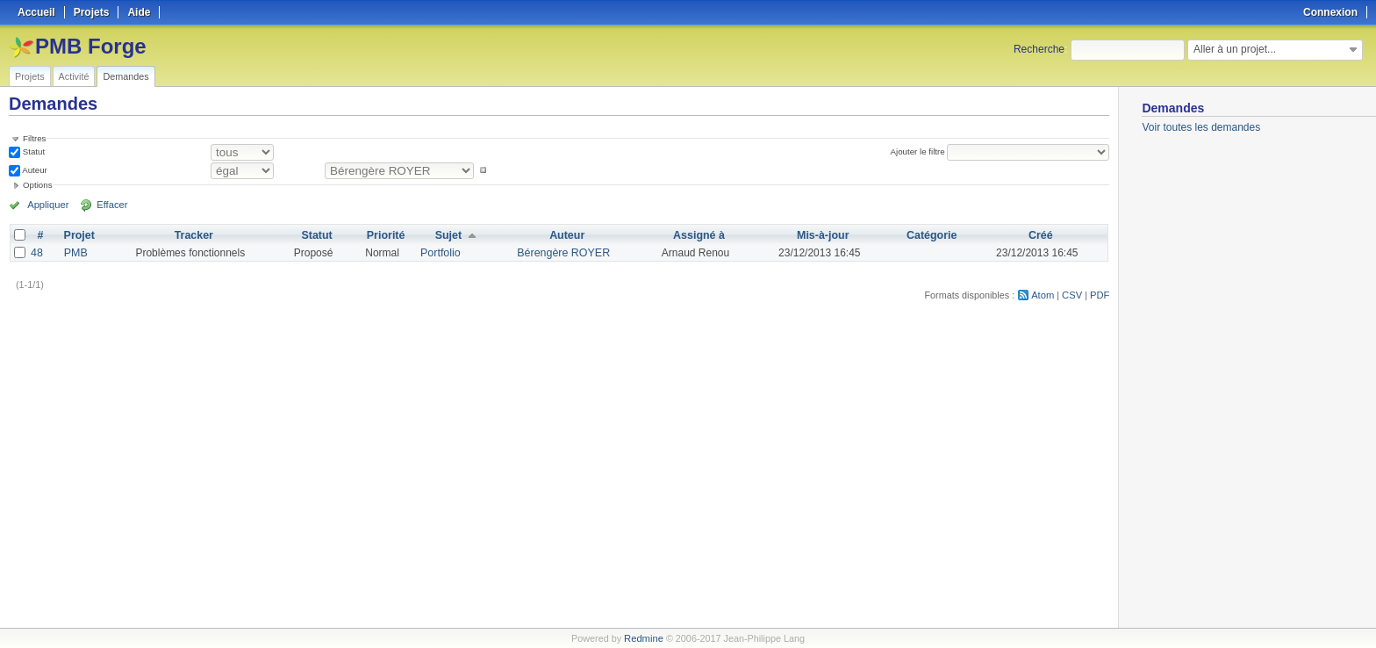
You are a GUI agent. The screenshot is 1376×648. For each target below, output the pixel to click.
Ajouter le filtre (919, 151)
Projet (78, 235)
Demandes (125, 76)
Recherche (1039, 49)
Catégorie (931, 235)
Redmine (644, 638)
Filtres (34, 138)
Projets (30, 76)
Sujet (449, 235)
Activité (74, 76)
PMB (74, 253)
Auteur (33, 170)
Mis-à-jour (822, 235)
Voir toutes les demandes (1201, 127)
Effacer (106, 204)
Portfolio (440, 253)
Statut (32, 151)
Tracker (193, 235)
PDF (1100, 295)
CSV (1073, 295)
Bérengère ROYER (561, 253)
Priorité (387, 235)
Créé (1039, 235)
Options (38, 185)
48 (36, 253)
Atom (1045, 295)
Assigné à (696, 235)
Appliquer (46, 204)
